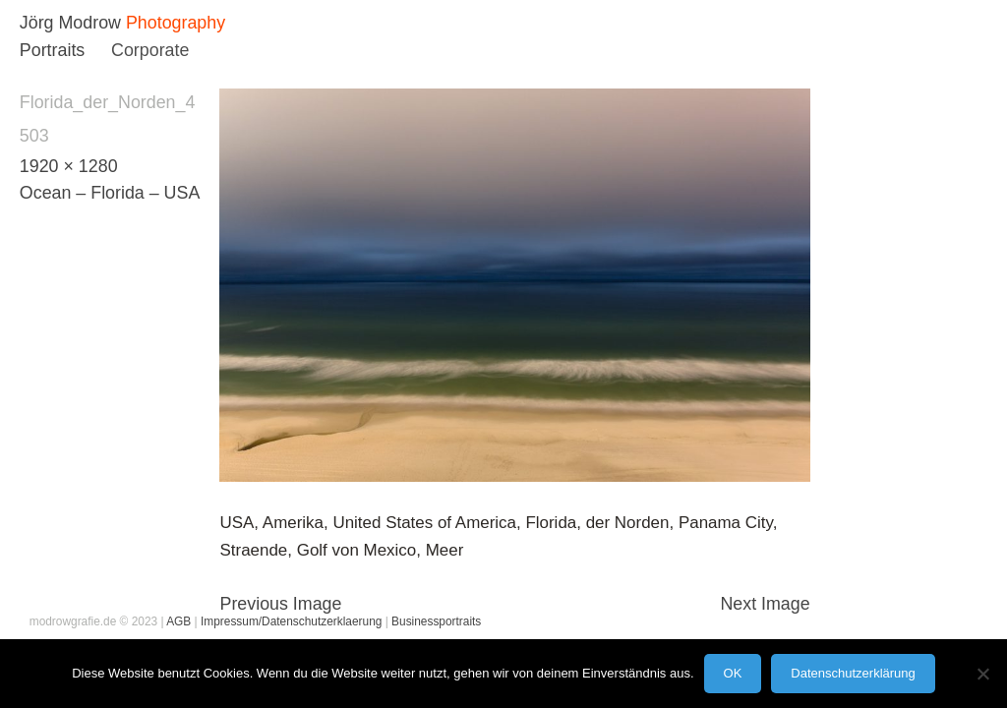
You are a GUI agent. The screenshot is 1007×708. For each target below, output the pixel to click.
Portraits (52, 50)
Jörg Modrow (70, 22)
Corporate (150, 50)
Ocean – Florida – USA (110, 193)
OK (733, 673)
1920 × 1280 (69, 166)
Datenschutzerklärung (853, 673)
